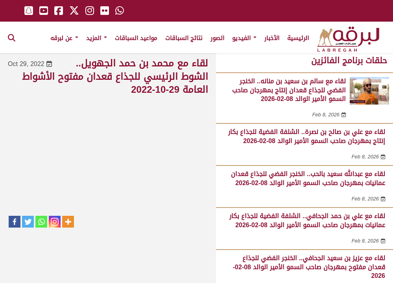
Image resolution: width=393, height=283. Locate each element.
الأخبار (271, 38)
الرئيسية (298, 38)
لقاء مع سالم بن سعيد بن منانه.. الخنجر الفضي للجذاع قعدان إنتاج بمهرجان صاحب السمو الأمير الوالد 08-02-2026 (289, 90)
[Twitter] (28, 222)
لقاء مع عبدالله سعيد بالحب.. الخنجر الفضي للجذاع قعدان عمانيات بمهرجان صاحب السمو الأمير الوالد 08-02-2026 (308, 178)
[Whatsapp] (41, 222)
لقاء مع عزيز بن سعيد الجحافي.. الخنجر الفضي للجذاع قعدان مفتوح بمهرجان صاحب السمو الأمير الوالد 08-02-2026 (309, 267)
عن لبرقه (64, 38)
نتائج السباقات (184, 38)
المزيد (96, 38)
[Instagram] (55, 222)
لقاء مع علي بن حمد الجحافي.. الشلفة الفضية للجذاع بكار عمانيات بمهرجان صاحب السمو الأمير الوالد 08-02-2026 (307, 220)
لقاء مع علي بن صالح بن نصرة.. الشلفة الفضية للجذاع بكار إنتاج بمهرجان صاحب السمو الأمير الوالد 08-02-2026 (306, 136)
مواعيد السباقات (136, 38)
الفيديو (244, 38)
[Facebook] (14, 222)
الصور (217, 38)
